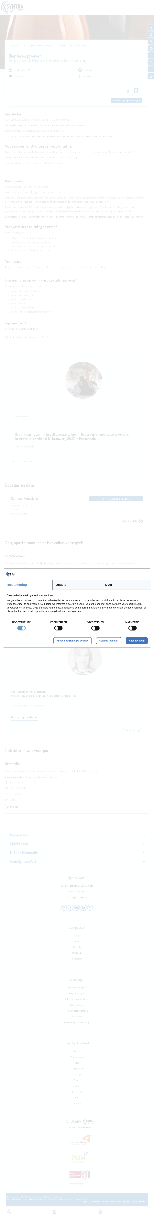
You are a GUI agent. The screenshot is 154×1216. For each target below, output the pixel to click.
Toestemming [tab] (16, 585)
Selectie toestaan (108, 640)
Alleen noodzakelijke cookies (72, 640)
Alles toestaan (137, 640)
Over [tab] (108, 585)
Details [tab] (61, 585)
